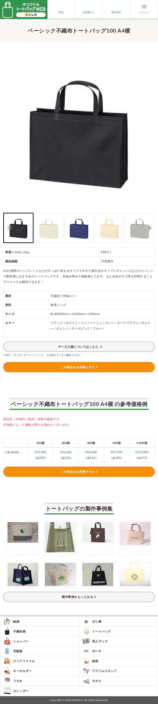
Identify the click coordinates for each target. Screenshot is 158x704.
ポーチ (92, 651)
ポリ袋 (92, 621)
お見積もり (89, 9)
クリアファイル (19, 661)
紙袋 (11, 621)
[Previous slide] (9, 228)
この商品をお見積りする (77, 367)
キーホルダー (17, 671)
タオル (92, 681)
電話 (61, 9)
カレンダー (16, 691)
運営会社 (116, 9)
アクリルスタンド (99, 671)
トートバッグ (96, 631)
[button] (18, 228)
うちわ (13, 681)
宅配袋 (13, 651)
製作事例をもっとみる (77, 597)
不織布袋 (14, 631)
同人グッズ (95, 641)
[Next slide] (149, 228)
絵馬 (90, 661)
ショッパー (16, 641)
